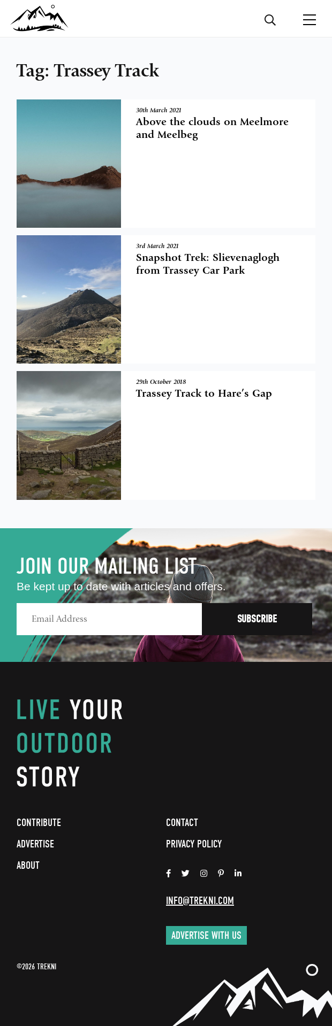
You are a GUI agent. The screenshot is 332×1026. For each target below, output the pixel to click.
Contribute (39, 823)
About (28, 865)
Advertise (35, 844)
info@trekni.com (200, 901)
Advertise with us (206, 935)
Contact (182, 823)
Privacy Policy (194, 844)
